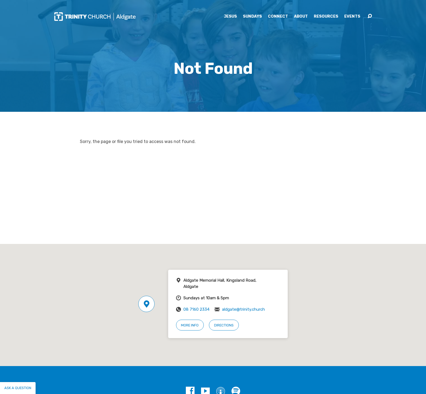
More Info (190, 325)
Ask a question (17, 388)
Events (352, 16)
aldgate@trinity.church (243, 309)
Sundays (252, 16)
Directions (224, 325)
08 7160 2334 (196, 309)
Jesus (230, 16)
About (301, 16)
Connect (278, 16)
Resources (326, 16)
